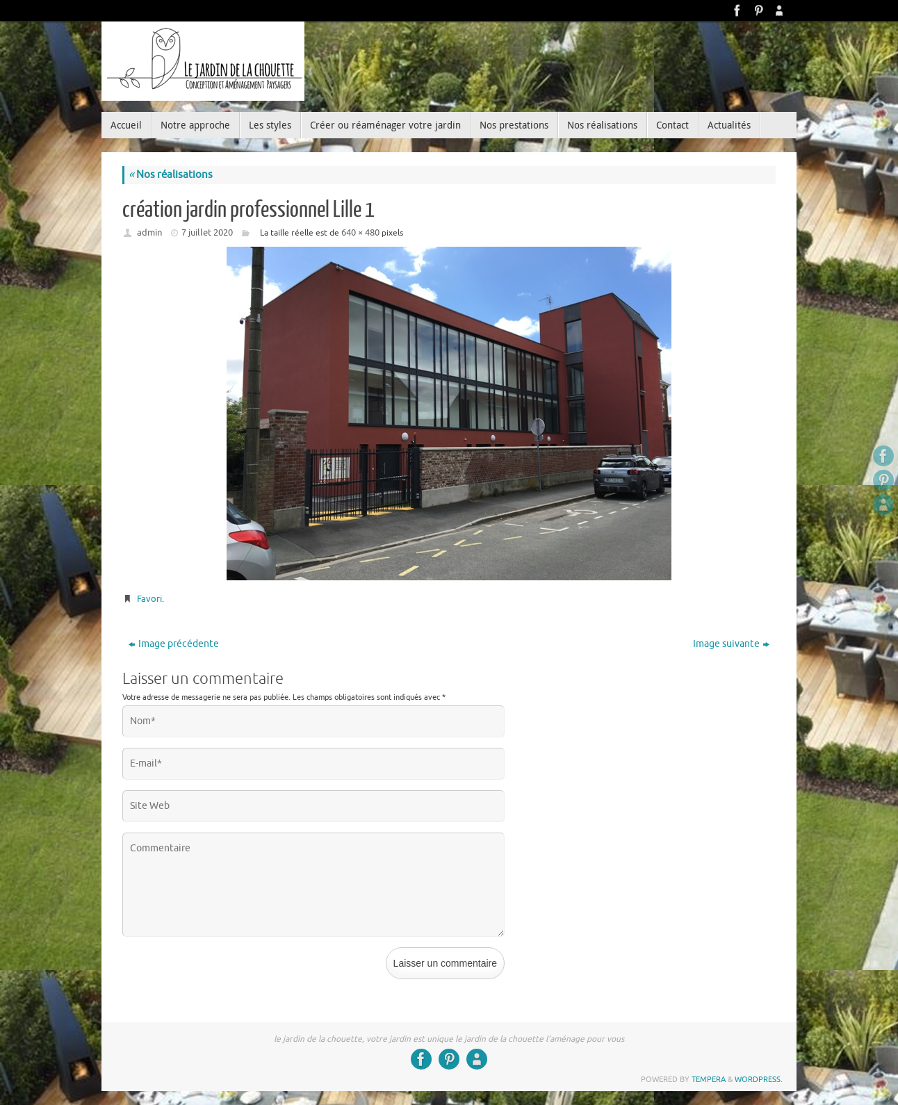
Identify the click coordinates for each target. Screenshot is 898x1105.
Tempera (709, 1079)
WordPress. (759, 1079)
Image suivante (731, 644)
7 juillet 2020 (207, 232)
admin (149, 232)
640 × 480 (360, 232)
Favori (149, 599)
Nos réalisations (171, 174)
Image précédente (174, 644)
